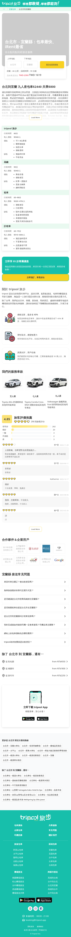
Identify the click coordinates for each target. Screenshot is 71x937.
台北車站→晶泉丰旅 (53, 790)
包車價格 (18, 825)
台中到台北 (53, 881)
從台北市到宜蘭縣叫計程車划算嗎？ (35, 616)
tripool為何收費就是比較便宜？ (35, 642)
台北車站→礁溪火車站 (12, 775)
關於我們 (53, 835)
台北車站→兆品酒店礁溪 (48, 794)
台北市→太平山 (9, 750)
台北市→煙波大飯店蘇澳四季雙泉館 (52, 750)
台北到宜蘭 (53, 885)
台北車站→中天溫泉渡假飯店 (15, 785)
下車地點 (28, 58)
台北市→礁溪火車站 (11, 755)
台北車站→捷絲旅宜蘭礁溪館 (15, 780)
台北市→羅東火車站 (26, 750)
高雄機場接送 (18, 889)
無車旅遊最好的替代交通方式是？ (35, 590)
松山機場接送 (18, 881)
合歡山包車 (18, 861)
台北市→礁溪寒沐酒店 (12, 760)
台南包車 (53, 865)
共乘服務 (53, 825)
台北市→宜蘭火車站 (11, 746)
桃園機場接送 (18, 877)
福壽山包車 (18, 865)
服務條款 (40, 926)
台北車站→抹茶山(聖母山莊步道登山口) (19, 794)
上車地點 (11, 58)
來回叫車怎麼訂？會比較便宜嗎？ (35, 581)
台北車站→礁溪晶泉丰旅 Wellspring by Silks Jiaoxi (24, 799)
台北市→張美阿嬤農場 (31, 746)
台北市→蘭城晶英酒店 (52, 746)
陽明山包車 (18, 857)
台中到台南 (53, 893)
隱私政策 (31, 926)
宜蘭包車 (12, 9)
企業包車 (18, 830)
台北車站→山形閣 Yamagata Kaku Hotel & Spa (22, 790)
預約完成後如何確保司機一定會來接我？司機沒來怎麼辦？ (35, 624)
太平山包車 (18, 853)
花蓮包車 (53, 853)
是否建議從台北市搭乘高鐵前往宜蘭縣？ (35, 599)
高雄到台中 (53, 889)
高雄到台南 (53, 877)
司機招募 (18, 835)
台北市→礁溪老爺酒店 (31, 755)
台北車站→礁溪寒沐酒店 (39, 780)
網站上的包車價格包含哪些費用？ (35, 633)
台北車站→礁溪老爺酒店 (34, 775)
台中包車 (53, 857)
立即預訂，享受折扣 (35, 277)
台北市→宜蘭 (48, 755)
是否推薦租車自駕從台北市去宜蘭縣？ (35, 607)
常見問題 (53, 830)
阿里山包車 (18, 849)
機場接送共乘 (18, 893)
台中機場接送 (18, 885)
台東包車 (53, 861)
